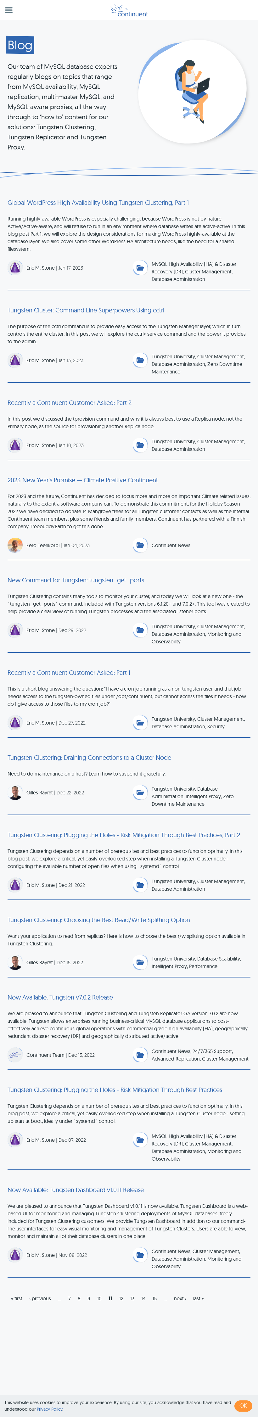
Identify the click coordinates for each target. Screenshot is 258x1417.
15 (155, 1298)
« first (16, 1298)
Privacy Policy (49, 1409)
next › (180, 1298)
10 (99, 1298)
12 (121, 1298)
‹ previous (40, 1298)
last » (198, 1298)
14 (143, 1298)
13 (132, 1298)
